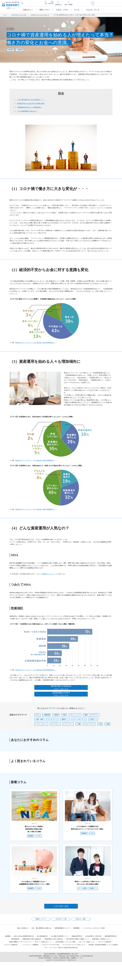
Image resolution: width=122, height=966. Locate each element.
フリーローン (69, 726)
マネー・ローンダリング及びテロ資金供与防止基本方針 (61, 951)
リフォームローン (41, 726)
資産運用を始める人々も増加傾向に (29, 107)
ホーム (5, 15)
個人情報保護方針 (42, 940)
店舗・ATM (49, 4)
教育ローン (65, 722)
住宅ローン (93, 722)
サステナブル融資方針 (11, 948)
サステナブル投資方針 (104, 946)
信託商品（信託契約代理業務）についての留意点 (103, 948)
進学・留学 (39, 722)
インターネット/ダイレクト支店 (94, 932)
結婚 (108, 726)
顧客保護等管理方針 (111, 940)
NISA (38, 717)
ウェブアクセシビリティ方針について (74, 948)
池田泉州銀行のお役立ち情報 (18, 15)
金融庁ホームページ (49, 574)
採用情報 (76, 932)
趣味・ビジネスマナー (91, 717)
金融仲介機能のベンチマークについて (20, 946)
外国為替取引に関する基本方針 (53, 943)
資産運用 (10, 50)
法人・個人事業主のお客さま (41, 932)
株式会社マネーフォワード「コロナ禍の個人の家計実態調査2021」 (36, 342)
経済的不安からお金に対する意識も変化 (31, 103)
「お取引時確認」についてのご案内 (64, 946)
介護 (78, 726)
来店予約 (58, 4)
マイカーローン (52, 722)
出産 (100, 726)
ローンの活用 (82, 891)
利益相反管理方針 (77, 940)
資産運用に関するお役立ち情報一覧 (40, 15)
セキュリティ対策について (87, 946)
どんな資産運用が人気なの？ (27, 111)
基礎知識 (20, 50)
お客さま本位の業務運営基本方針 (24, 940)
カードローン (56, 726)
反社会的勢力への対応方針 (93, 940)
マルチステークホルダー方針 (50, 948)
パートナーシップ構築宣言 (31, 948)
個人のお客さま (22, 932)
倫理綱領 (8, 940)
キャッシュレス (75, 717)
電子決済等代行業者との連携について (77, 943)
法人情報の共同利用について (59, 940)
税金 (64, 717)
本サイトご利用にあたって (43, 946)
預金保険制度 (15, 943)
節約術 (57, 717)
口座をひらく (28, 10)
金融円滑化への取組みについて (101, 943)
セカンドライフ (89, 726)
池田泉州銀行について (62, 932)
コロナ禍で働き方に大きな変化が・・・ (31, 99)
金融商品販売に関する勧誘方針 (31, 943)
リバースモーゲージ (79, 722)
